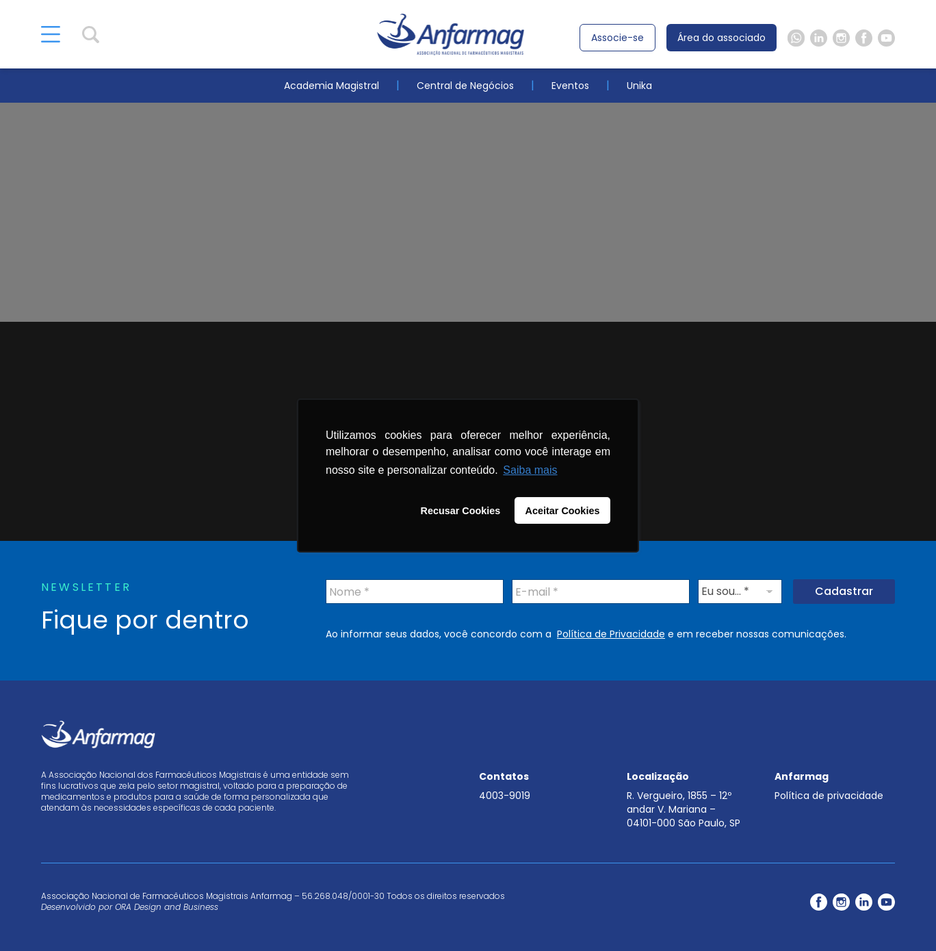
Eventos (570, 85)
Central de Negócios (465, 85)
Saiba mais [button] (530, 470)
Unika (639, 85)
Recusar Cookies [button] (461, 510)
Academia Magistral (331, 85)
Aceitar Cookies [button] (562, 510)
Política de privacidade (829, 795)
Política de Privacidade (611, 634)
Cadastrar (844, 591)
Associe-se (617, 38)
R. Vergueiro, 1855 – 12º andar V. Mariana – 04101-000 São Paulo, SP (683, 809)
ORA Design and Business (166, 907)
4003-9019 (504, 795)
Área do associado (721, 38)
